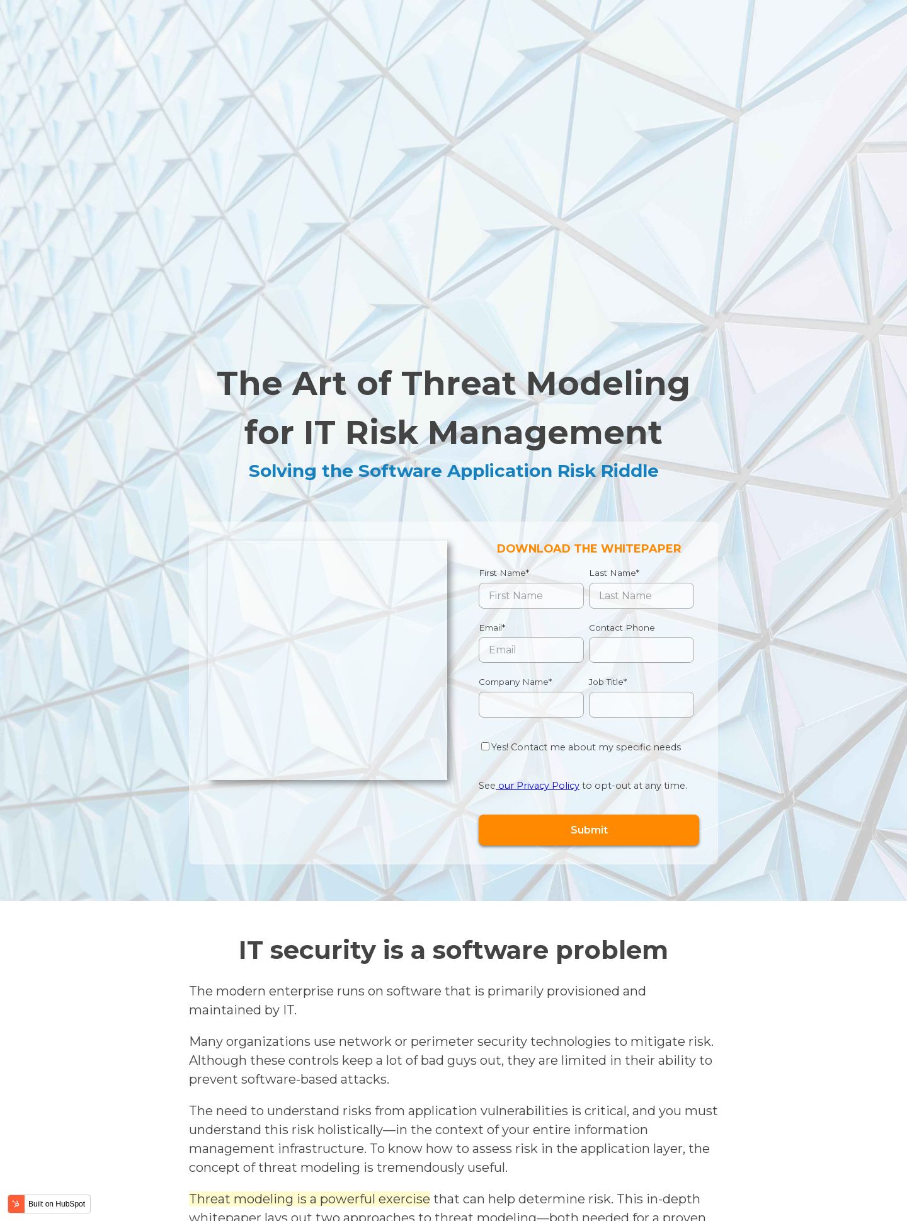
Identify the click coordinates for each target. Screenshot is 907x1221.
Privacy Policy (291, 1193)
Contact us (789, 1143)
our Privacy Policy (537, 598)
